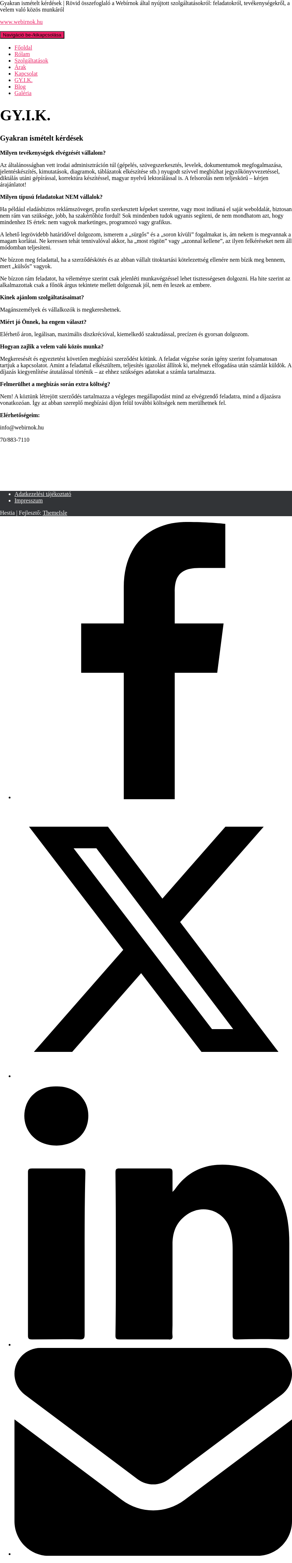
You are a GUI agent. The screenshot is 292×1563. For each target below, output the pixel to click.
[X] (153, 1076)
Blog (20, 86)
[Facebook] (153, 797)
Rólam (22, 54)
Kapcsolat (26, 73)
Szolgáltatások (31, 60)
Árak (20, 67)
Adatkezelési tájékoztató (42, 494)
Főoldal (23, 47)
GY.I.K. (23, 80)
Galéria (22, 93)
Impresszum (28, 500)
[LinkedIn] (153, 1344)
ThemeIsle (55, 513)
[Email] (153, 1554)
